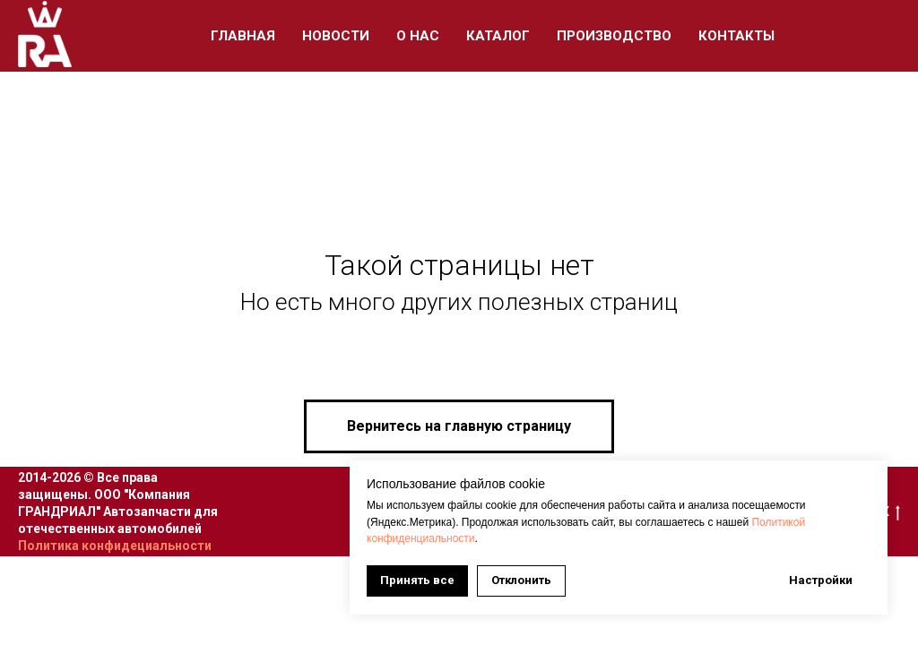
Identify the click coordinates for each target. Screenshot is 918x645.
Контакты (736, 36)
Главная (243, 36)
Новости (335, 36)
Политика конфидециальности (115, 545)
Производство (614, 36)
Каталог (498, 36)
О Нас (417, 36)
